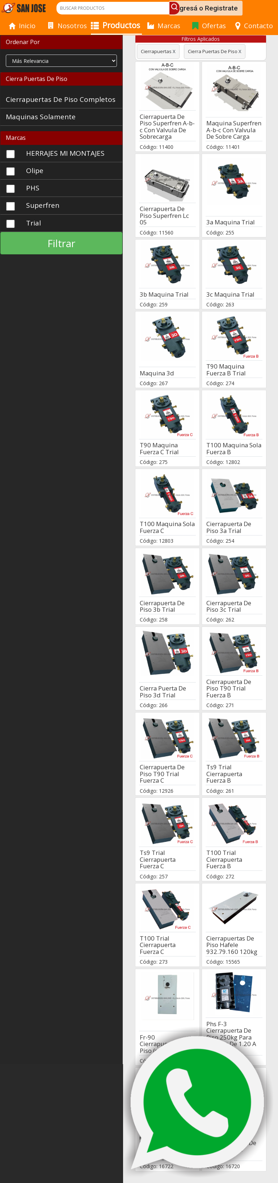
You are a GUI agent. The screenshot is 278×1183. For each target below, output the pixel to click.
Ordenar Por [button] (23, 42)
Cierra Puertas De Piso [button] (36, 79)
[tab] (61, 42)
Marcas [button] (16, 138)
